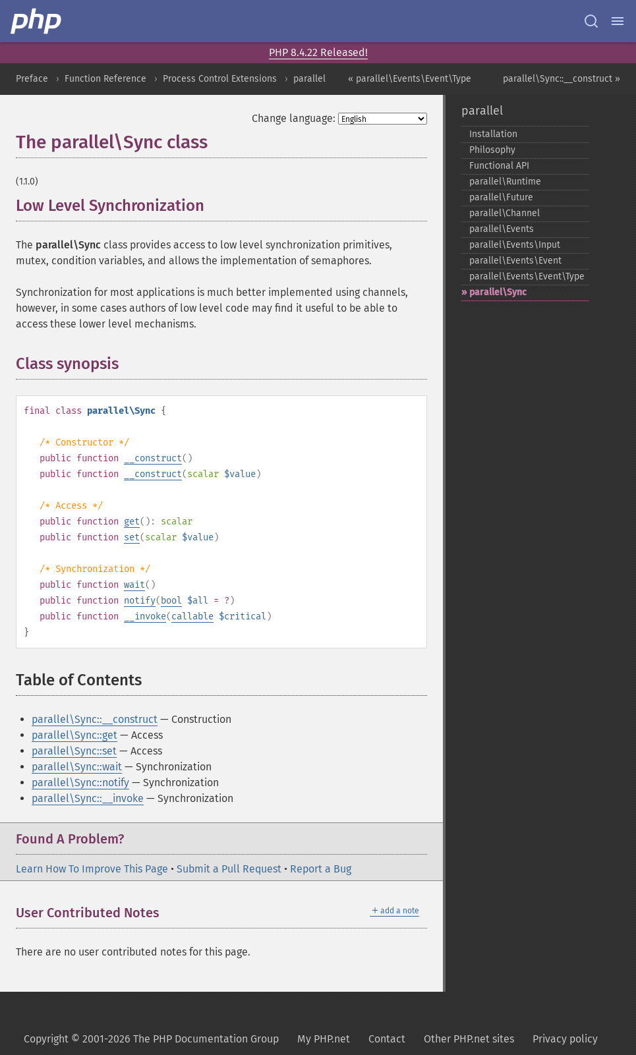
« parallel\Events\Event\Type (409, 78)
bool (171, 600)
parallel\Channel (504, 213)
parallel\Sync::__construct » (561, 78)
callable (192, 616)
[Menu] (617, 21)
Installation (493, 134)
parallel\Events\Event (515, 260)
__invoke (145, 616)
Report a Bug (320, 869)
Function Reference (105, 78)
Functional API (499, 165)
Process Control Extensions (220, 78)
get (132, 521)
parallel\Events (501, 229)
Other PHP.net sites (469, 1039)
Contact (386, 1039)
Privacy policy (565, 1039)
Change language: (293, 118)
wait (134, 584)
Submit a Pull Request (229, 869)
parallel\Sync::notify (80, 782)
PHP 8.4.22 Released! (318, 52)
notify (140, 600)
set (132, 537)
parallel (309, 78)
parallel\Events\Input (514, 244)
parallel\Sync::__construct (95, 719)
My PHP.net (323, 1039)
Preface (32, 78)
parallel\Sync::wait (77, 766)
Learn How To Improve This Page (92, 869)
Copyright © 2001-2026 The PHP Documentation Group (151, 1039)
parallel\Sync (498, 292)
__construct (153, 458)
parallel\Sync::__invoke (88, 798)
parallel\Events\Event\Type (527, 276)
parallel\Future (501, 197)
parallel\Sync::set (74, 751)
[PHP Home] (37, 21)
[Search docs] (591, 21)
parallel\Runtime (505, 181)
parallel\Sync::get (74, 735)
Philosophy (492, 150)
